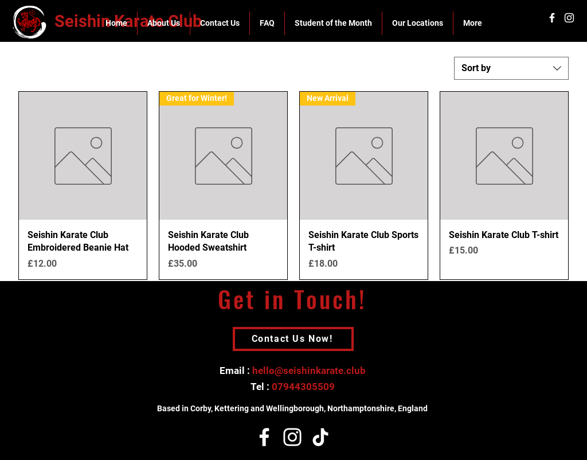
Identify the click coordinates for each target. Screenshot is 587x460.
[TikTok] (320, 437)
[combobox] (511, 68)
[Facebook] (264, 437)
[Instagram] (292, 437)
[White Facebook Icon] (552, 17)
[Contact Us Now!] (293, 339)
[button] (163, 23)
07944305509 (303, 386)
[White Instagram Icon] (569, 17)
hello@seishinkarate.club (309, 370)
